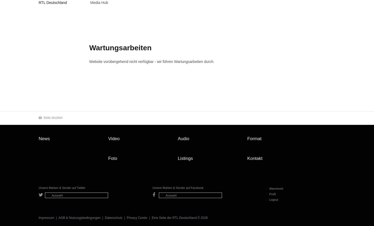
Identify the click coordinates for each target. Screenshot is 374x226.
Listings (185, 158)
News (44, 138)
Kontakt (254, 158)
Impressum (46, 218)
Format (254, 138)
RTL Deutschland (53, 3)
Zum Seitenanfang (330, 140)
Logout (272, 199)
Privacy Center (137, 218)
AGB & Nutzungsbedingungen (79, 218)
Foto (112, 158)
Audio (183, 138)
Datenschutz (114, 218)
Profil (271, 194)
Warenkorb (274, 188)
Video (113, 138)
